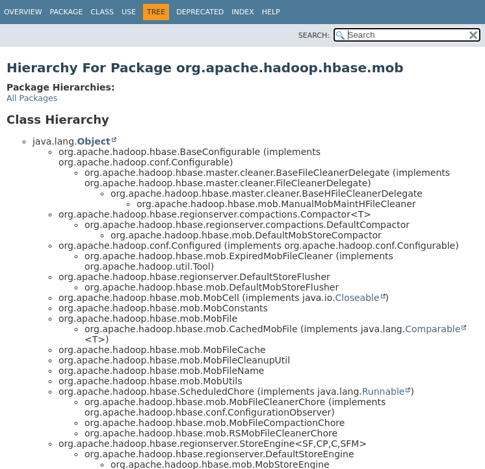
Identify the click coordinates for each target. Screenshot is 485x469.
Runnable (383, 391)
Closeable (357, 297)
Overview (23, 12)
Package (66, 12)
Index (242, 12)
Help (271, 12)
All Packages (32, 98)
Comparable (432, 329)
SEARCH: (314, 35)
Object (93, 141)
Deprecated (200, 12)
